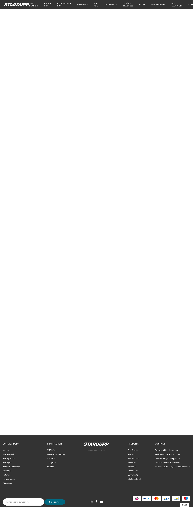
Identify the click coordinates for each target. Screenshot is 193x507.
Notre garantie (9, 458)
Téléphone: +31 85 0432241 (167, 454)
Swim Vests (133, 475)
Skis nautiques (177, 4)
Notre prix (7, 462)
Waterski (132, 466)
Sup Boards (133, 450)
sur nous (6, 450)
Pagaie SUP (47, 4)
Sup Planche (34, 4)
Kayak (142, 4)
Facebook (51, 458)
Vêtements (111, 4)
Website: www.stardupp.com (167, 462)
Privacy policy (9, 479)
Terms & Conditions (11, 466)
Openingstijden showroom (166, 450)
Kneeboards (133, 471)
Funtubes (132, 462)
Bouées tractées (128, 4)
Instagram (51, 462)
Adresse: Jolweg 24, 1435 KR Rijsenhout (172, 466)
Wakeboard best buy (56, 454)
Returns (6, 475)
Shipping (6, 471)
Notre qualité (8, 454)
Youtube (50, 466)
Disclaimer (7, 483)
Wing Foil (96, 4)
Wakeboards (158, 4)
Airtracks (82, 4)
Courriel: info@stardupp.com (167, 458)
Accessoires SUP (64, 4)
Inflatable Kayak (134, 479)
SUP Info (51, 450)
